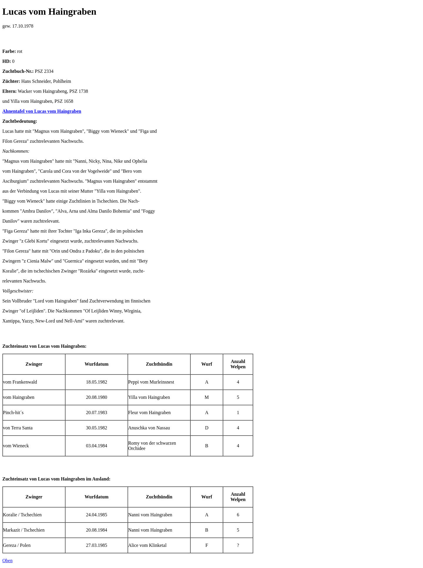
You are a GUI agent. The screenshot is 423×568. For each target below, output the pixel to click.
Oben (7, 560)
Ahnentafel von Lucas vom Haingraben (41, 111)
